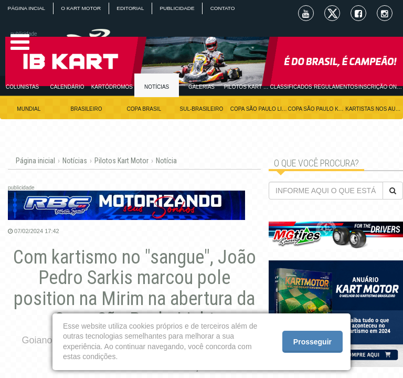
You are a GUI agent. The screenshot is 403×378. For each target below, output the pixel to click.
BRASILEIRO (86, 109)
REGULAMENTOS (336, 87)
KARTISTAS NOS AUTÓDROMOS (374, 109)
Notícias (74, 160)
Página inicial (35, 160)
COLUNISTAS (22, 87)
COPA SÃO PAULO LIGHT (259, 109)
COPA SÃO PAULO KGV (317, 109)
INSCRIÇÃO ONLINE (380, 87)
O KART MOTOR (82, 8)
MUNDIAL (28, 109)
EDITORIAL (132, 8)
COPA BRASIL (144, 109)
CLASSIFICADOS (291, 87)
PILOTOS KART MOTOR (246, 87)
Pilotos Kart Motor (121, 160)
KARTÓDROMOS (112, 87)
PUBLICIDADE (180, 8)
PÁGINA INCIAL (27, 8)
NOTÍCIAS (156, 87)
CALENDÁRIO (67, 87)
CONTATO (226, 8)
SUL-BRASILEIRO (202, 109)
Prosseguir (312, 342)
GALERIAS (201, 87)
